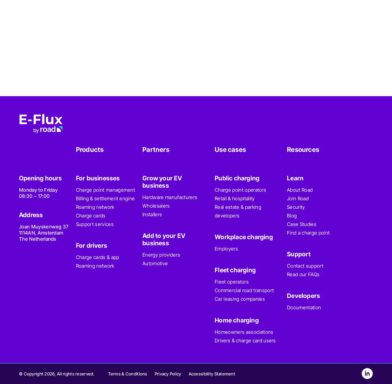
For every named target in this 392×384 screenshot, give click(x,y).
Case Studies (301, 224)
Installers (152, 214)
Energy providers (161, 255)
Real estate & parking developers (238, 211)
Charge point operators (240, 190)
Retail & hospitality (234, 198)
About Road (300, 190)
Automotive (155, 263)
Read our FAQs (303, 274)
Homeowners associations (244, 332)
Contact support (305, 266)
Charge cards (91, 216)
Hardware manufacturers (169, 197)
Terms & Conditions (127, 373)
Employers (226, 249)
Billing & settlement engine (105, 198)
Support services (95, 224)
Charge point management (105, 190)
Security (296, 207)
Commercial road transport (244, 290)
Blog (292, 216)
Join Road (298, 198)
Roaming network (95, 207)
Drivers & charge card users (245, 340)
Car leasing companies (240, 299)
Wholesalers (156, 206)
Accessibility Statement (212, 373)
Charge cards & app (97, 257)
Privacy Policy (168, 373)
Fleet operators (232, 282)
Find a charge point (308, 233)
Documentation (304, 307)
